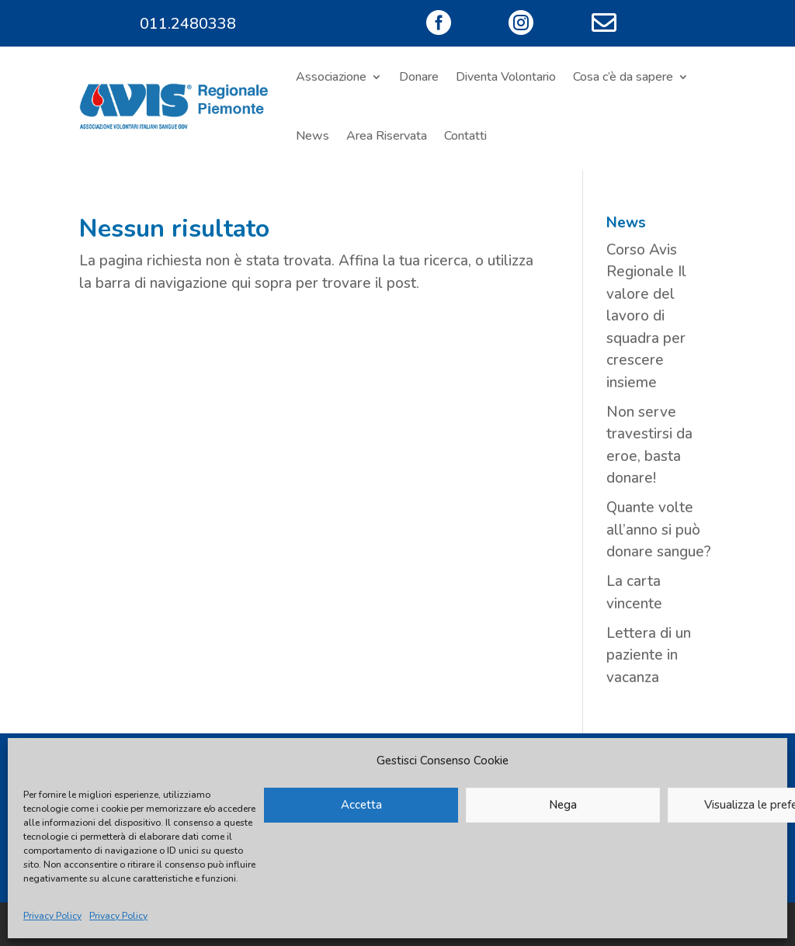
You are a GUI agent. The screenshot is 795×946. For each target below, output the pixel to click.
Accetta (361, 805)
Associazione (331, 76)
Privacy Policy (52, 916)
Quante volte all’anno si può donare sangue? (658, 529)
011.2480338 (188, 23)
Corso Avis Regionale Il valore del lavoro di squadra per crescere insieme (646, 316)
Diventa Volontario (506, 76)
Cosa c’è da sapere (623, 76)
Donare (419, 76)
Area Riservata (386, 135)
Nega (563, 805)
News (312, 135)
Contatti (465, 135)
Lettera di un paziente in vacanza (648, 655)
